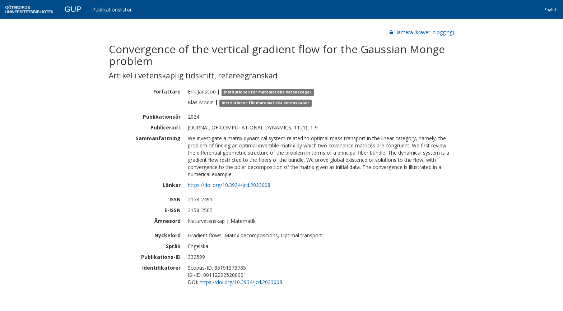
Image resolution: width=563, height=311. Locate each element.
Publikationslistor (112, 9)
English (551, 9)
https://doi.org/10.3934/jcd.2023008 (229, 185)
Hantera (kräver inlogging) (422, 32)
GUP (73, 9)
